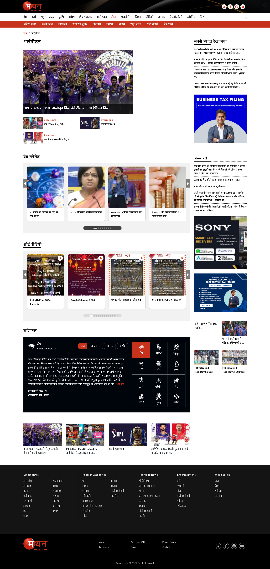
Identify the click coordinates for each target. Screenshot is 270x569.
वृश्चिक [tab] (158, 382)
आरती (85, 486)
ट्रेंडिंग (217, 486)
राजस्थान (56, 501)
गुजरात (26, 491)
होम (25, 33)
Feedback (104, 547)
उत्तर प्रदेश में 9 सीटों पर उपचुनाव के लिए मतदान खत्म (217, 180)
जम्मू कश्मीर (28, 501)
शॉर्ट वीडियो (144, 481)
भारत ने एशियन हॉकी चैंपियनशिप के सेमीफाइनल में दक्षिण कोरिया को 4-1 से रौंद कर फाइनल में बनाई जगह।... (219, 61)
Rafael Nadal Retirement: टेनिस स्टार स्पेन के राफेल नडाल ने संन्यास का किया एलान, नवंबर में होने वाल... (219, 51)
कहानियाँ (180, 486)
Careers (134, 547)
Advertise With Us (139, 542)
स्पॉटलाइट (181, 506)
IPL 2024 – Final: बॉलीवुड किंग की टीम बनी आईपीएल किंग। (40, 451)
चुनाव (141, 491)
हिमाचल (56, 511)
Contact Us (167, 547)
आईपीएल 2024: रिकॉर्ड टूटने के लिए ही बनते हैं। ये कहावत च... (170, 451)
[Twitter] (225, 6)
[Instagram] (237, 6)
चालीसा (85, 491)
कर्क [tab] (141, 366)
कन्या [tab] (177, 366)
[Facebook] (231, 6)
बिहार (55, 486)
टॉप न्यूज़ (142, 501)
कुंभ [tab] (159, 399)
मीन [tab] (177, 399)
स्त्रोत (84, 516)
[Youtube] (243, 6)
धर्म (83, 481)
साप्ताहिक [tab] (95, 346)
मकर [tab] (141, 399)
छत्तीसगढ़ (27, 496)
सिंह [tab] (159, 366)
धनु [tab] (177, 382)
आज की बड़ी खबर (147, 486)
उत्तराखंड (27, 486)
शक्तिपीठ (86, 511)
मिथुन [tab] (176, 350)
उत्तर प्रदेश (27, 481)
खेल (179, 491)
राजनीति (114, 496)
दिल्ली (26, 511)
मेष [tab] (141, 350)
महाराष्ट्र (56, 496)
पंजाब (25, 516)
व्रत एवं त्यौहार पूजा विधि (92, 506)
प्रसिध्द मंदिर (87, 501)
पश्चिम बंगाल (58, 481)
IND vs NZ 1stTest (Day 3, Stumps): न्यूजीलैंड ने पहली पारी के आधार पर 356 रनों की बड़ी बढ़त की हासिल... (220, 85)
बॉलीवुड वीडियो (117, 491)
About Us (103, 542)
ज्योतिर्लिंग (86, 496)
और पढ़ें (120, 384)
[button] (188, 183)
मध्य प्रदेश (57, 491)
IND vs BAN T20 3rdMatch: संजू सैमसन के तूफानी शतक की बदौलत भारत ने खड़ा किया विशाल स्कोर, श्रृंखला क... (219, 73)
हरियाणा (56, 506)
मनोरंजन (180, 501)
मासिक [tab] (110, 346)
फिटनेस (114, 481)
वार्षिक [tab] (123, 346)
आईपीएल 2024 (116, 449)
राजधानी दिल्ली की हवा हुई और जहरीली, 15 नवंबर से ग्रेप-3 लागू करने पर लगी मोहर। (220, 208)
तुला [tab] (141, 383)
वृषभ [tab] (159, 350)
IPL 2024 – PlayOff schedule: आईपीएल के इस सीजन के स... (82, 451)
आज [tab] (83, 346)
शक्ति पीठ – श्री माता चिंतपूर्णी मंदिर (209, 186)
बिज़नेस (114, 486)
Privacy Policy (169, 542)
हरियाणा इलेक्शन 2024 (149, 496)
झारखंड (26, 506)
